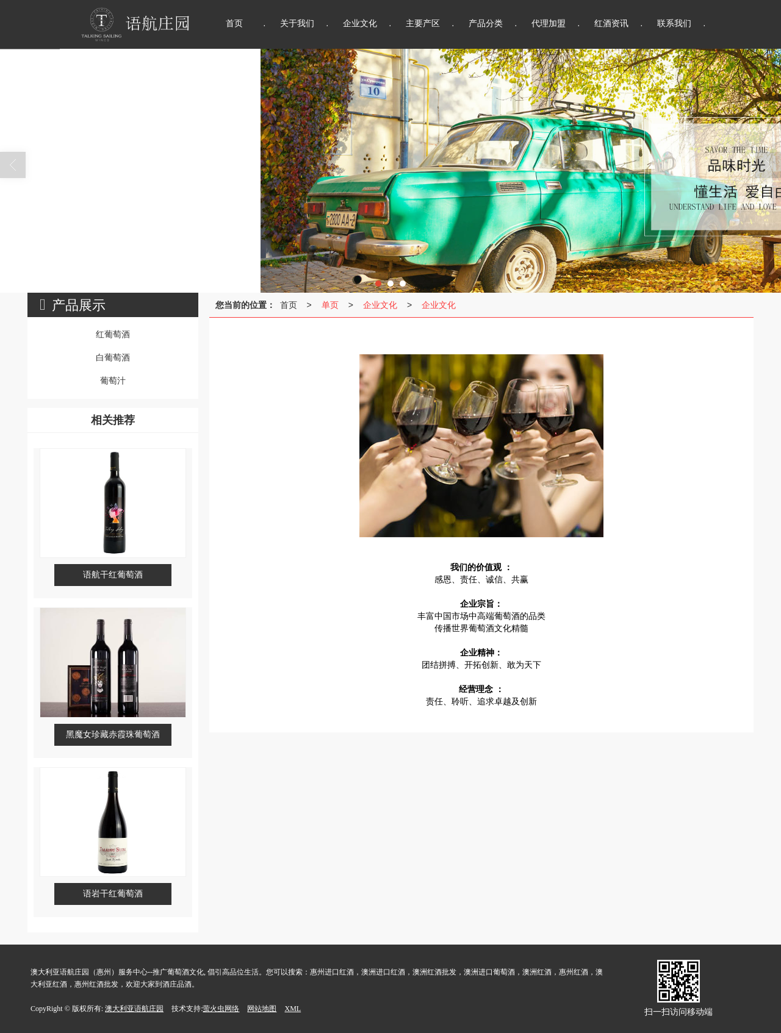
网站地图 (261, 1008)
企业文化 (380, 305)
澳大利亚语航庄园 (134, 1008)
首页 (288, 305)
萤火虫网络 (221, 1008)
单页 (330, 305)
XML (292, 1008)
